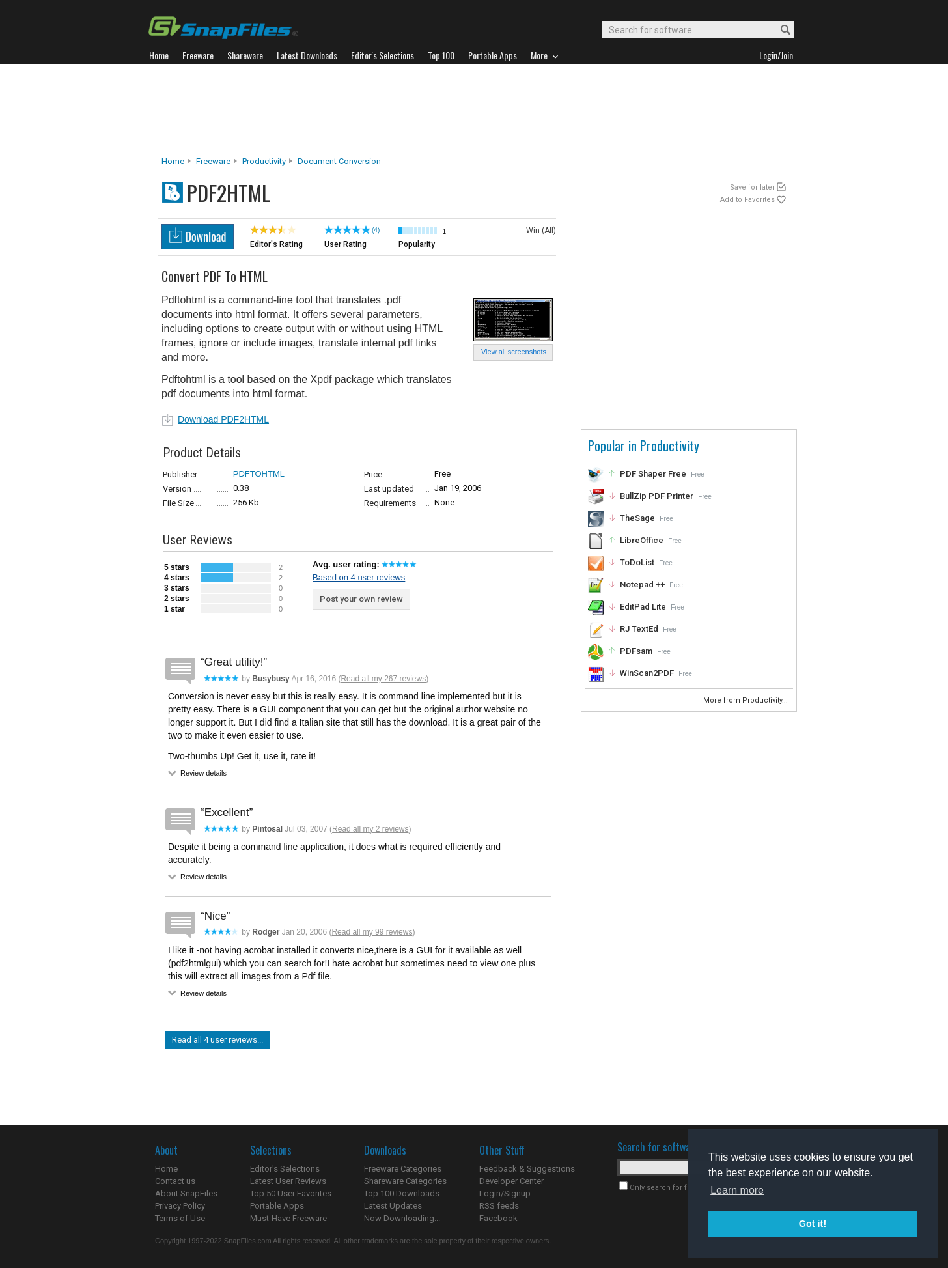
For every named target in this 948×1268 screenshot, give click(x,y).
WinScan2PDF (647, 673)
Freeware (213, 161)
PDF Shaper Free (653, 474)
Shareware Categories (405, 1181)
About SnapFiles (186, 1193)
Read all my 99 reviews (371, 932)
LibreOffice (641, 540)
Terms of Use (180, 1218)
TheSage (637, 518)
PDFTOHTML (259, 474)
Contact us (175, 1181)
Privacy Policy (180, 1206)
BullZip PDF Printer (656, 496)
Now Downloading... (402, 1218)
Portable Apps (277, 1206)
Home (172, 161)
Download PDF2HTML (223, 419)
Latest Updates (393, 1206)
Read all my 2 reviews (370, 829)
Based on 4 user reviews (359, 577)
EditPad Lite (643, 607)
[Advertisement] (474, 110)
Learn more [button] (737, 1190)
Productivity (264, 161)
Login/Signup (505, 1193)
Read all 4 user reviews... (217, 1040)
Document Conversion (339, 161)
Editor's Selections (285, 1169)
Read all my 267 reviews (383, 678)
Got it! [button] (812, 1224)
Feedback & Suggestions (527, 1169)
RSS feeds (499, 1206)
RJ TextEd (639, 629)
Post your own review (361, 599)
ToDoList (637, 562)
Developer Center (511, 1181)
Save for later (752, 187)
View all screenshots (513, 352)
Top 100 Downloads (401, 1193)
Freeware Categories (402, 1169)
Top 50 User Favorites (290, 1193)
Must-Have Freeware (288, 1218)
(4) (376, 230)
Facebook (498, 1218)
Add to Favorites (747, 199)
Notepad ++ (642, 584)
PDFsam (636, 651)
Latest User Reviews (288, 1181)
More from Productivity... (746, 700)
